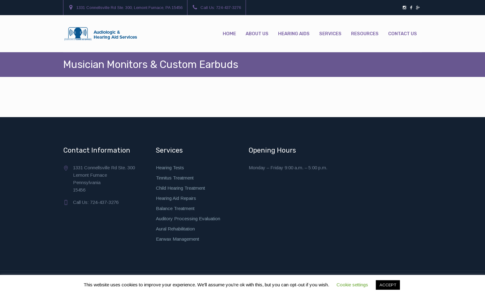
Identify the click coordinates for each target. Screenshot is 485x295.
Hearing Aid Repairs (176, 198)
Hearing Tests (170, 167)
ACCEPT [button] (388, 285)
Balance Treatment (175, 208)
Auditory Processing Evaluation (188, 218)
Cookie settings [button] (352, 284)
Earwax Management (177, 239)
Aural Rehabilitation (175, 228)
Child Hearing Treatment (180, 188)
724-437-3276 (228, 7)
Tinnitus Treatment (175, 177)
